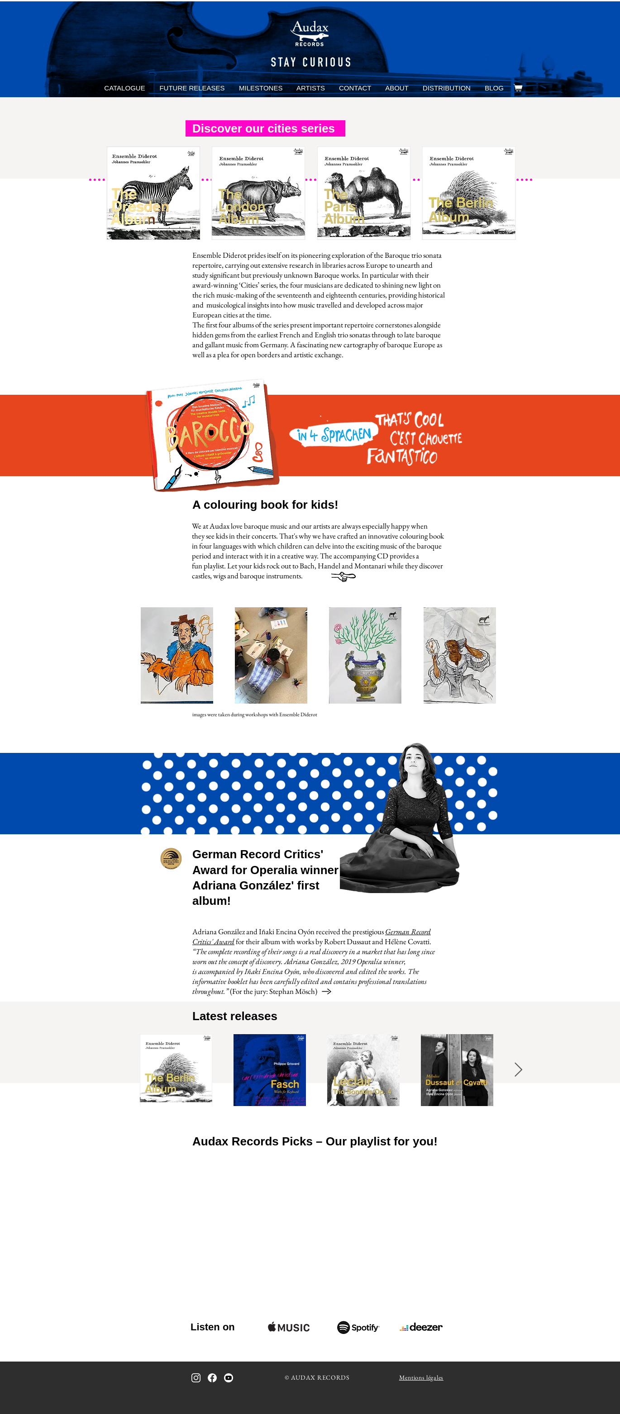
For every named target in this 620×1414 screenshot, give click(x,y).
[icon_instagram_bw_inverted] (195, 1377)
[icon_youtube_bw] (228, 1377)
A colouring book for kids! (265, 504)
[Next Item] (518, 1070)
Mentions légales (421, 1377)
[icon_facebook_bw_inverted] (212, 1377)
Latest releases (234, 1016)
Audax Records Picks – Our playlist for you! (315, 1141)
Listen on (213, 1327)
